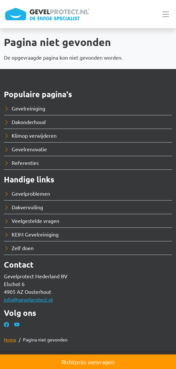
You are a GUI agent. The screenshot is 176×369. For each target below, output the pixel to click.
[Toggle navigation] (165, 14)
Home (10, 339)
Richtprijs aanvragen (88, 361)
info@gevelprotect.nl (28, 299)
